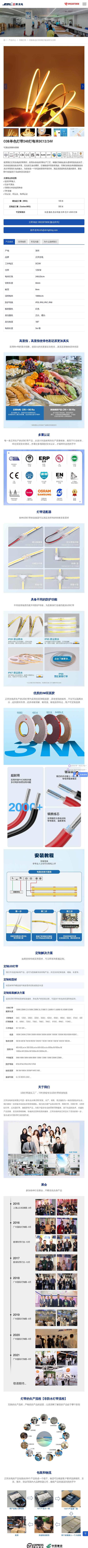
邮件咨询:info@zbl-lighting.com (44, 230)
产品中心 (12, 40)
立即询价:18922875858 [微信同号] (44, 222)
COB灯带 (22, 40)
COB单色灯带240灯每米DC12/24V (42, 40)
